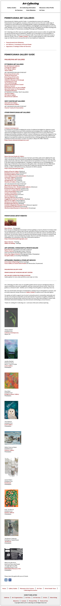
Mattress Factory (10, 86)
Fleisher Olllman (9, 512)
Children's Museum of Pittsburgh (14, 80)
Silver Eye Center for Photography (15, 89)
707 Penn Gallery (9, 93)
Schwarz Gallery (9, 450)
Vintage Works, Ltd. (11, 180)
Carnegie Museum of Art (12, 78)
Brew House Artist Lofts (12, 74)
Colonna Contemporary (12, 128)
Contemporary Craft (11, 81)
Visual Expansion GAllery (12, 104)
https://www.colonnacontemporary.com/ (17, 140)
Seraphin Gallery (10, 255)
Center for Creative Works (13, 190)
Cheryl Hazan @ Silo (10, 191)
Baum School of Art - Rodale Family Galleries (18, 187)
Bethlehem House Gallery (12, 173)
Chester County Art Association (14, 108)
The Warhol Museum (11, 90)
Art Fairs (39, 588)
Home (4, 588)
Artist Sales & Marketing (12, 262)
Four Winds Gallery (10, 69)
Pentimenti (8, 483)
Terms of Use (44, 601)
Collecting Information (30, 590)
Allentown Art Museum (11, 185)
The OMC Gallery (10, 179)
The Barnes (8, 541)
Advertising (53, 597)
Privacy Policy (33, 601)
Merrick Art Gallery (10, 200)
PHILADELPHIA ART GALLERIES (15, 59)
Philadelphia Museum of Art (13, 568)
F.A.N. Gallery (8, 424)
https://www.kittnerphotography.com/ (16, 238)
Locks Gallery (9, 366)
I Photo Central (9, 251)
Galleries (6, 597)
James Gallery (9, 70)
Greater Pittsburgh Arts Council (14, 84)
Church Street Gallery (11, 103)
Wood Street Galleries (11, 96)
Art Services (37, 597)
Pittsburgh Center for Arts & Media (15, 87)
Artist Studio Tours (50, 588)
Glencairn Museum (10, 197)
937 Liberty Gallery (10, 95)
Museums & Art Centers (27, 588)
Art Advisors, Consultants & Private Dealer (19, 44)
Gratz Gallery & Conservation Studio (15, 176)
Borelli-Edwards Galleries (12, 66)
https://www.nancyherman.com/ (14, 168)
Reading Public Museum (12, 203)
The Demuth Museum (11, 194)
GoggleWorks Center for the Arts (15, 199)
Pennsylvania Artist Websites (15, 42)
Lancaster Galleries (10, 177)
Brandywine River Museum (13, 188)
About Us (16, 601)
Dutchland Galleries (10, 174)
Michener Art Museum (11, 202)
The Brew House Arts (11, 75)
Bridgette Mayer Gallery (12, 394)
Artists (45, 597)
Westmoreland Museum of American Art (17, 208)
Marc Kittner (8, 228)
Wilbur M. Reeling (10, 243)
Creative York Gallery (11, 193)
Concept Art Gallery (10, 67)
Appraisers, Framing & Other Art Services (18, 46)
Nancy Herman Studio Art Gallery (14, 156)
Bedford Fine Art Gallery (12, 171)
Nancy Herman (9, 242)
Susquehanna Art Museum (12, 206)
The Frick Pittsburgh (11, 83)
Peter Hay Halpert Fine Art (12, 254)
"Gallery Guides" (23, 36)
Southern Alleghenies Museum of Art (15, 205)
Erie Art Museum (10, 196)
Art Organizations (17, 597)
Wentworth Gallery (10, 182)
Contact (23, 601)
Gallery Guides (30, 292)
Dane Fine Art (9, 249)
